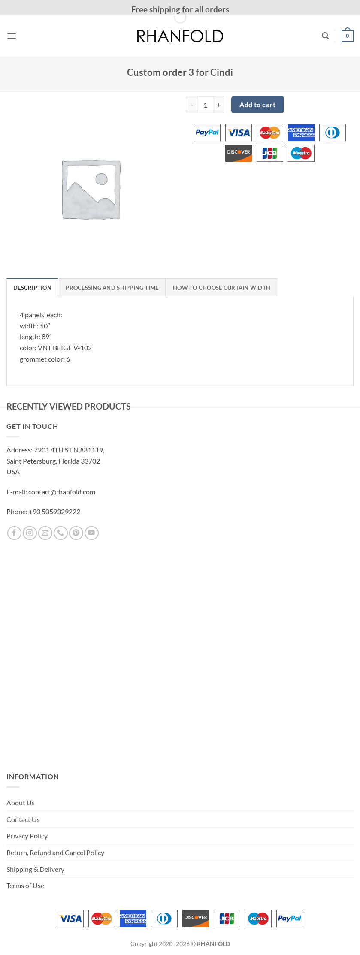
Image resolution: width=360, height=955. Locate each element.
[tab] (32, 287)
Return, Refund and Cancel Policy (55, 852)
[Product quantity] (205, 104)
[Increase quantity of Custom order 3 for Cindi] (219, 104)
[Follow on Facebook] (14, 533)
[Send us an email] (45, 533)
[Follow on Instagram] (30, 533)
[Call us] (61, 533)
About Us (20, 802)
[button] (11, 35)
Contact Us (23, 819)
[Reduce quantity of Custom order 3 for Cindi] (192, 104)
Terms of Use (25, 885)
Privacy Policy (27, 835)
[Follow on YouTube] (92, 533)
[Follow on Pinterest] (76, 533)
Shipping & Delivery (35, 869)
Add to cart (257, 104)
